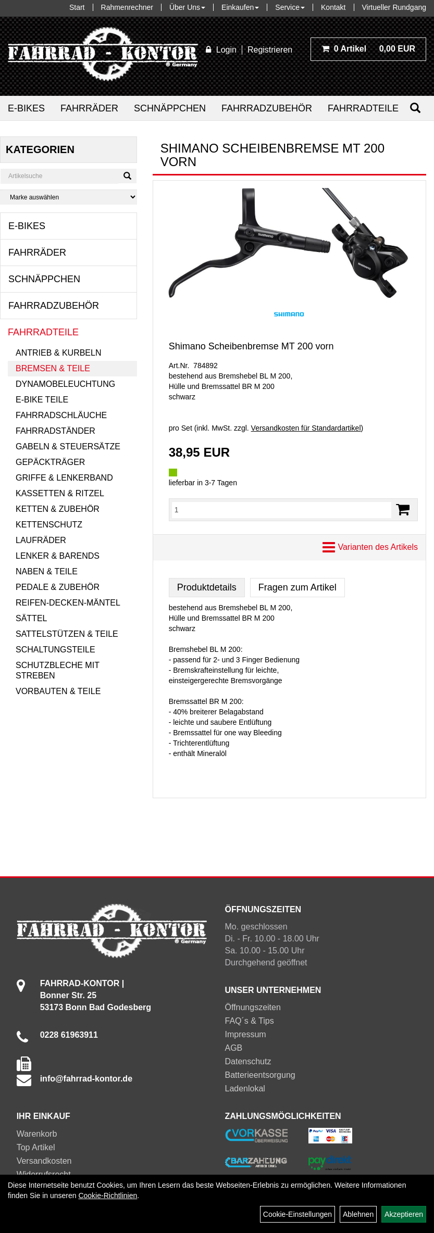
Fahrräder (89, 108)
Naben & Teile (47, 571)
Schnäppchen (170, 108)
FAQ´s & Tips (249, 1020)
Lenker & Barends (58, 555)
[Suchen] (415, 108)
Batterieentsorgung (260, 1075)
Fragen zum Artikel (297, 587)
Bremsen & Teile (53, 368)
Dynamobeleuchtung (65, 384)
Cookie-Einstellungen (297, 1214)
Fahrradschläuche (61, 415)
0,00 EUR (368, 48)
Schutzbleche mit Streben (58, 670)
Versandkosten (44, 1160)
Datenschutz (248, 1061)
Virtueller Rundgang (394, 7)
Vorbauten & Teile (58, 691)
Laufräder (41, 540)
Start (77, 7)
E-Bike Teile (42, 399)
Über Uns (187, 7)
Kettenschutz (49, 524)
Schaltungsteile (55, 649)
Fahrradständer (55, 430)
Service (290, 7)
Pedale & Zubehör (58, 587)
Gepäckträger (50, 462)
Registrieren (269, 49)
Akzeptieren (404, 1214)
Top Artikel (36, 1147)
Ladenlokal (245, 1088)
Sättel (31, 618)
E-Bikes (26, 108)
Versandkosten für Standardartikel (306, 428)
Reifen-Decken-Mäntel (68, 602)
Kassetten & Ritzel (60, 493)
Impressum (245, 1034)
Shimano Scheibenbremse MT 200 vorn (251, 346)
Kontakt (333, 7)
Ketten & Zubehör (58, 509)
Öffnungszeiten (253, 1007)
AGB (234, 1047)
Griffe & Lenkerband (64, 477)
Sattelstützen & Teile (67, 634)
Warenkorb (37, 1133)
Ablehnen (358, 1214)
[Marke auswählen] (68, 197)
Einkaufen (240, 7)
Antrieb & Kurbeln (58, 352)
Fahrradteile (363, 108)
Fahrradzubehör (266, 108)
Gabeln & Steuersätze (68, 446)
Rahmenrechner (127, 7)
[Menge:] (281, 509)
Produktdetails (207, 587)
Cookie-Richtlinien (107, 1195)
